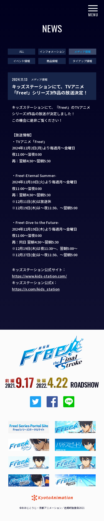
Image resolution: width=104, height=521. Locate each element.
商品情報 (52, 61)
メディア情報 (82, 52)
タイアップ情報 (82, 61)
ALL (21, 52)
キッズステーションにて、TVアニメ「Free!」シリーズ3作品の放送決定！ (50, 89)
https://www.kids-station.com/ (39, 276)
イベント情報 (21, 61)
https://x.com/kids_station (36, 289)
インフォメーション (52, 52)
